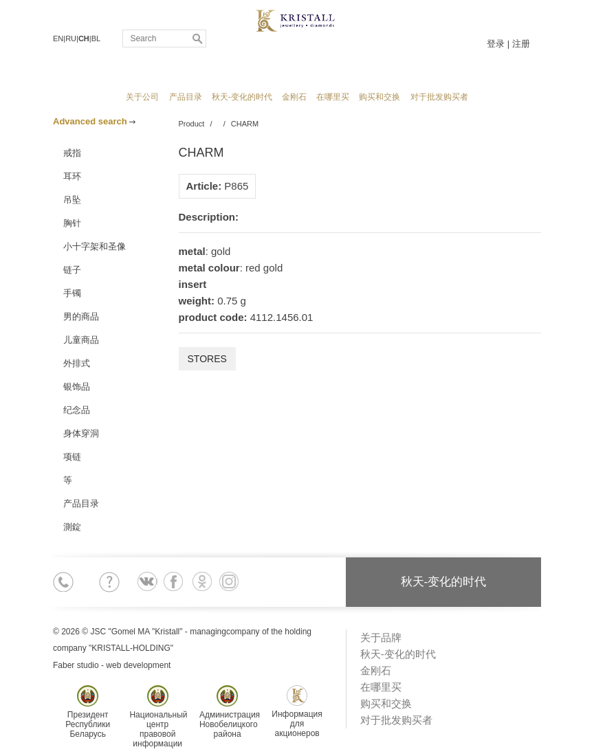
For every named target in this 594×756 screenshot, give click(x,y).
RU (70, 38)
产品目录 (185, 97)
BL (95, 38)
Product (192, 124)
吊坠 (72, 199)
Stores (207, 358)
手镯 (72, 293)
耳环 (72, 176)
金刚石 (294, 97)
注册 (521, 43)
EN (58, 38)
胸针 (72, 223)
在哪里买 (332, 97)
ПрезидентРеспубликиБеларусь (87, 712)
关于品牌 (381, 637)
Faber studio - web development (111, 665)
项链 (72, 457)
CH (83, 38)
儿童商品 (81, 340)
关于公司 (142, 97)
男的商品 (81, 316)
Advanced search (94, 121)
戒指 (72, 153)
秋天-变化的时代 (242, 97)
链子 (72, 270)
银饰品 (76, 386)
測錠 (72, 527)
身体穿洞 (81, 433)
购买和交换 (379, 97)
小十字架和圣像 (94, 246)
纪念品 (76, 410)
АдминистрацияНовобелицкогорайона (229, 712)
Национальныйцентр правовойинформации (158, 716)
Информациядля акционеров (297, 711)
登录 (496, 43)
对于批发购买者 (439, 97)
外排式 (76, 363)
